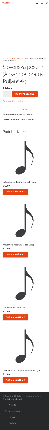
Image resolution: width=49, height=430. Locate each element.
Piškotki (12, 405)
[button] (37, 3)
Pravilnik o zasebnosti (12, 399)
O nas (12, 417)
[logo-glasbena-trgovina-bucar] (6, 3)
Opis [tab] (24, 109)
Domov (5, 58)
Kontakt (12, 423)
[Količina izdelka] (7, 94)
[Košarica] (46, 3)
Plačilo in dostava (12, 411)
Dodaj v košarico (25, 94)
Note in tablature (16, 58)
